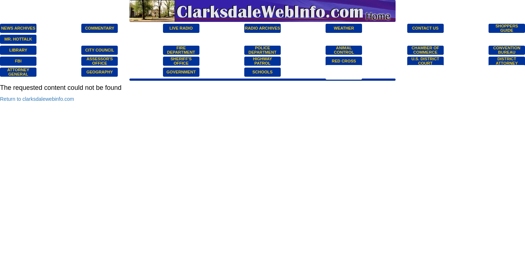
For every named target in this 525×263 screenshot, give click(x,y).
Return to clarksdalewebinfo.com (37, 99)
